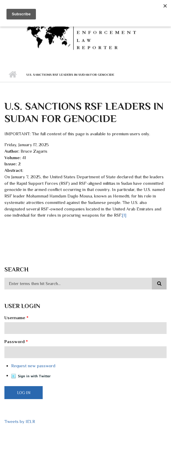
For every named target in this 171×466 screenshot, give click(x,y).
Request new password (33, 365)
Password (16, 341)
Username (16, 317)
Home (12, 74)
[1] (124, 215)
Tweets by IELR (19, 421)
